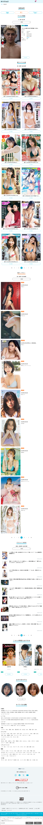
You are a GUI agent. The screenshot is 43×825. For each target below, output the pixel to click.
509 (18, 635)
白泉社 (26, 712)
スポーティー (26, 735)
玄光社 (29, 710)
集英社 (36, 710)
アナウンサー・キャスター (33, 752)
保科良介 (28, 37)
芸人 (33, 754)
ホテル (23, 746)
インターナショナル (7, 736)
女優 (20, 750)
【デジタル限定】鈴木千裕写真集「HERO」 (30, 28)
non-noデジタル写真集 (6, 719)
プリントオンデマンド (5, 725)
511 (24, 635)
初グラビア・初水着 (13, 759)
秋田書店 (3, 710)
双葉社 (34, 712)
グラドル (5, 750)
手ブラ (4, 759)
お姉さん (11, 741)
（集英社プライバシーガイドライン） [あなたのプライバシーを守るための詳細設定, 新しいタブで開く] (7, 820)
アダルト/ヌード (12, 755)
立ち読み (25, 57)
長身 (4, 735)
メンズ (23, 759)
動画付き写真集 (21, 723)
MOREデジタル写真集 (31, 718)
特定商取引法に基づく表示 (23, 808)
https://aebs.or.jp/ (3, 804)
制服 (11, 729)
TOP (1, 4)
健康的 (10, 735)
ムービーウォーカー (5, 713)
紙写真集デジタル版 (5, 723)
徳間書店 (20, 712)
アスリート (5, 755)
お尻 (19, 733)
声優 (33, 750)
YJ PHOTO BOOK (14, 718)
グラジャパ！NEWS (35, 12)
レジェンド (26, 754)
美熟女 (19, 741)
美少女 (4, 741)
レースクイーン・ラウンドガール (17, 752)
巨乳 (13, 733)
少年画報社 (12, 712)
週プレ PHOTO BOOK (5, 718)
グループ (16, 746)
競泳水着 (18, 729)
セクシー (5, 742)
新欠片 (23, 712)
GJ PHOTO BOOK (22, 718)
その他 (35, 759)
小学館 (7, 712)
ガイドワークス (8, 710)
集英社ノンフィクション (26, 719)
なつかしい (27, 741)
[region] (21, 820)
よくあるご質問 (36, 808)
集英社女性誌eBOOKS (15, 719)
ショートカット (28, 733)
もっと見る (21, 699)
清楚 (12, 742)
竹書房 (16, 712)
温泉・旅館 (31, 746)
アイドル (13, 750)
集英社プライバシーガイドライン (12, 808)
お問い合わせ (4, 810)
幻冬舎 (33, 710)
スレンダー (5, 733)
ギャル (16, 736)
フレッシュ (18, 735)
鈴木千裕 (23, 29)
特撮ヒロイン (17, 754)
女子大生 (4, 752)
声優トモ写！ (13, 725)
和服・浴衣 (33, 729)
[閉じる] (41, 818)
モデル (26, 750)
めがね (25, 729)
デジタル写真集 (7, 12)
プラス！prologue (13, 723)
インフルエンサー (6, 754)
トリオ (10, 746)
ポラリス (19, 725)
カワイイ (35, 741)
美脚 (36, 733)
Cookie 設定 (31, 808)
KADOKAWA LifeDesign (23, 710)
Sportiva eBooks (34, 719)
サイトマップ (9, 810)
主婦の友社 (3, 712)
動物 (29, 759)
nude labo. (23, 725)
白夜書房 (30, 712)
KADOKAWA (15, 710)
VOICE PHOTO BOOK (29, 723)
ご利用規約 (3, 808)
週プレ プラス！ (21, 12)
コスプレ (4, 729)
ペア (3, 746)
